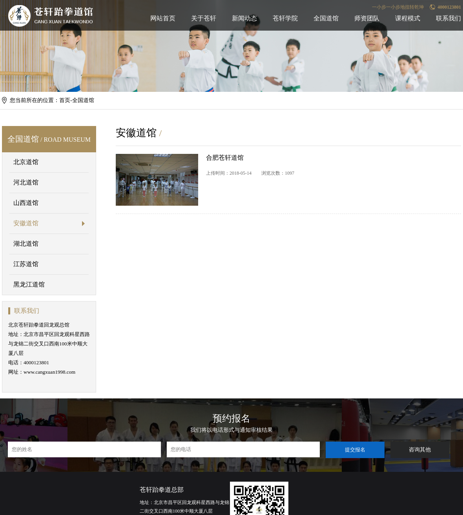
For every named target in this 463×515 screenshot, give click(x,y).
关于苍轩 (203, 18)
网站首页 (162, 18)
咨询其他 (420, 450)
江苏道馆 (25, 264)
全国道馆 (326, 18)
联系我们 (448, 18)
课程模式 (407, 18)
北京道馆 (25, 162)
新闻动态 (244, 18)
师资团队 (366, 18)
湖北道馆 (25, 243)
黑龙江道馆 (29, 284)
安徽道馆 (25, 223)
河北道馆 (25, 182)
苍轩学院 (285, 18)
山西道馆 (25, 202)
